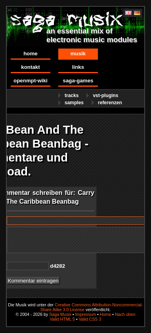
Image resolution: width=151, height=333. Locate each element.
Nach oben (125, 314)
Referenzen (110, 102)
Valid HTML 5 (62, 319)
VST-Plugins (105, 95)
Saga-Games (78, 81)
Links (78, 67)
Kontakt (30, 67)
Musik (78, 53)
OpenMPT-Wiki (30, 81)
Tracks (71, 95)
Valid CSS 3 (90, 319)
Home (30, 53)
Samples (74, 102)
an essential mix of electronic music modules (91, 35)
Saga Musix (60, 314)
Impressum (85, 314)
